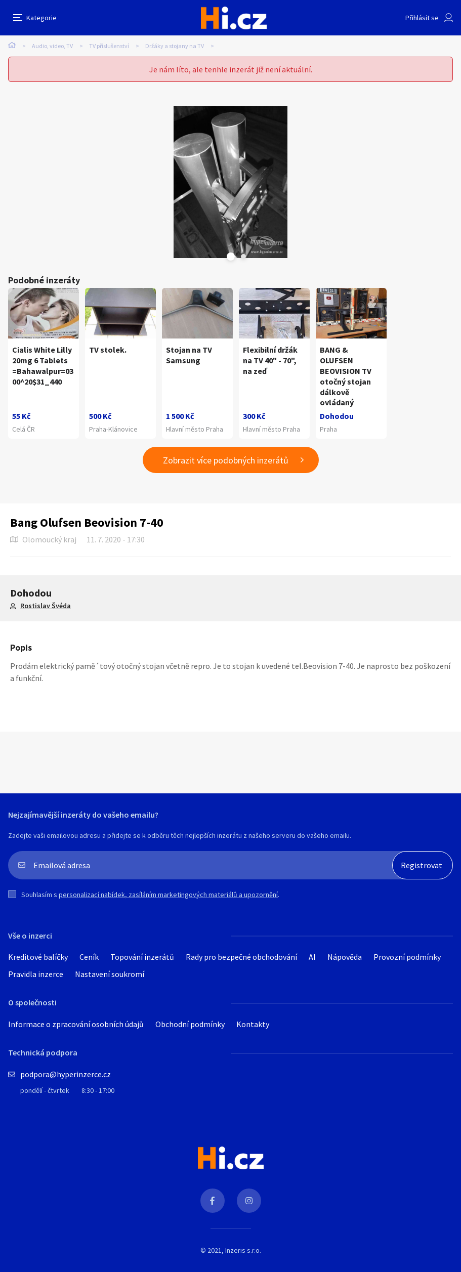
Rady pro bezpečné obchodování (241, 957)
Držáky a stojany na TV (174, 46)
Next (243, 256)
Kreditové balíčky (38, 957)
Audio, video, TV (52, 46)
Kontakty (252, 1024)
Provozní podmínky (407, 957)
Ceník (89, 957)
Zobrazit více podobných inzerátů (225, 460)
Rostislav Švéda (45, 605)
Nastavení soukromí (109, 974)
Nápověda (344, 957)
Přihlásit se (422, 17)
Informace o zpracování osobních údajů (76, 1024)
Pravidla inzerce (35, 974)
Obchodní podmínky (190, 1024)
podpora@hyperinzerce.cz (65, 1074)
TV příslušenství (109, 46)
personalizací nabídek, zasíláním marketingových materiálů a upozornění (168, 894)
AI (312, 957)
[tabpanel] (230, 182)
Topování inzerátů (142, 957)
